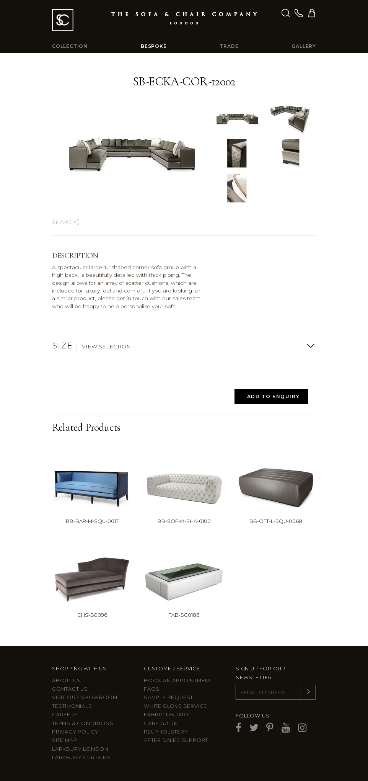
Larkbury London (80, 749)
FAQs (152, 689)
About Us (66, 680)
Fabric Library (166, 714)
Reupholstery (166, 732)
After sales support (176, 740)
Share (65, 222)
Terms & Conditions (82, 723)
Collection (70, 46)
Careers (65, 714)
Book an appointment (178, 680)
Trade (229, 46)
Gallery (303, 46)
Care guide (160, 723)
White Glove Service (175, 706)
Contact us (70, 689)
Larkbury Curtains (81, 757)
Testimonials (72, 706)
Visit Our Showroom (84, 697)
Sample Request (168, 697)
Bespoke (154, 46)
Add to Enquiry (273, 396)
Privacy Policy (75, 732)
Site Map (64, 740)
